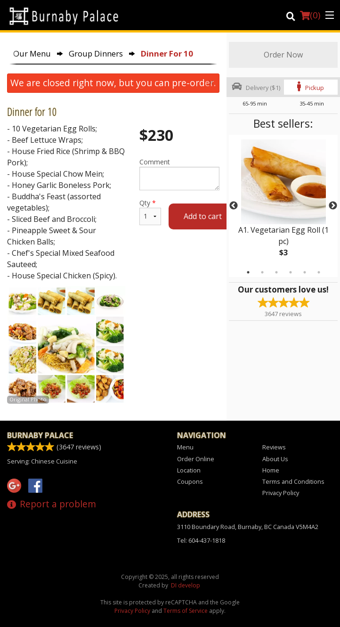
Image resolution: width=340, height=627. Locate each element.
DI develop (185, 585)
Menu (185, 447)
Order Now (283, 54)
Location (189, 470)
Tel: (201, 540)
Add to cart (203, 216)
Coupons (190, 481)
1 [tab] (248, 272)
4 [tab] (290, 272)
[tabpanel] (283, 206)
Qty (150, 211)
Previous (233, 206)
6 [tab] (319, 272)
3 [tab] (276, 272)
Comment (179, 173)
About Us (275, 459)
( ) (310, 15)
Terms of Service (185, 611)
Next (333, 206)
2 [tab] (262, 272)
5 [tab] (304, 272)
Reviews (274, 447)
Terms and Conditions (293, 481)
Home (270, 470)
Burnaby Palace (40, 435)
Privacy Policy (280, 493)
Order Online (195, 459)
